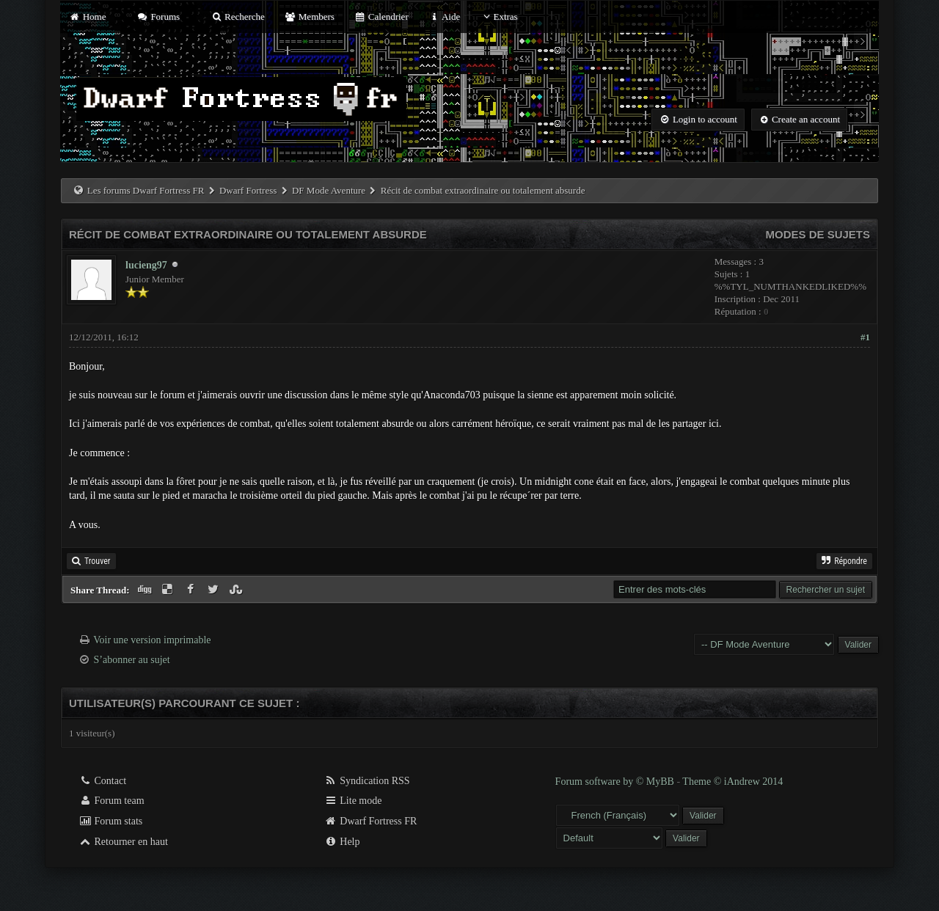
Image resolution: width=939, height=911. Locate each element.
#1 (865, 337)
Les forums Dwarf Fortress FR (146, 190)
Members (310, 16)
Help (342, 841)
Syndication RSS (367, 780)
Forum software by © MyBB (616, 781)
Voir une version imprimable (152, 639)
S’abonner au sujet (132, 659)
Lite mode (353, 800)
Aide (444, 16)
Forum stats (110, 821)
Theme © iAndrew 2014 (732, 781)
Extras (498, 16)
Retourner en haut (123, 841)
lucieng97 (146, 265)
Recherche (238, 16)
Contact (102, 780)
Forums (158, 16)
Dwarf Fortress (248, 190)
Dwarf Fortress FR (370, 821)
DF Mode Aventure (328, 190)
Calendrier (381, 16)
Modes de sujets (817, 234)
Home (87, 16)
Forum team (111, 800)
